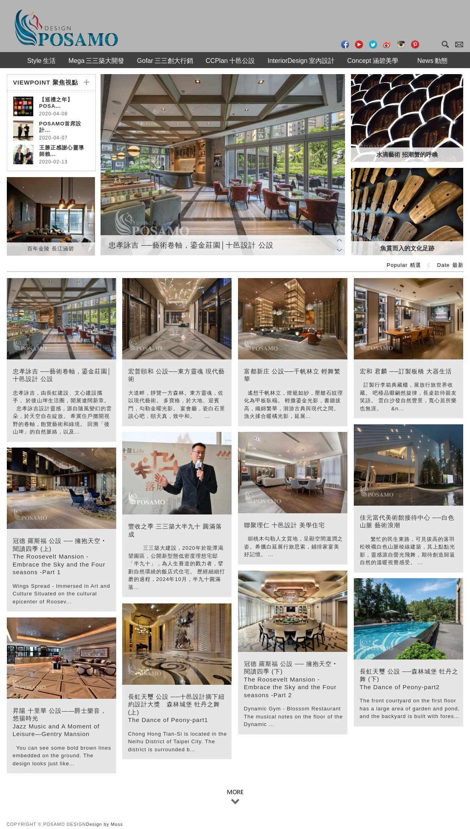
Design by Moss (104, 824)
